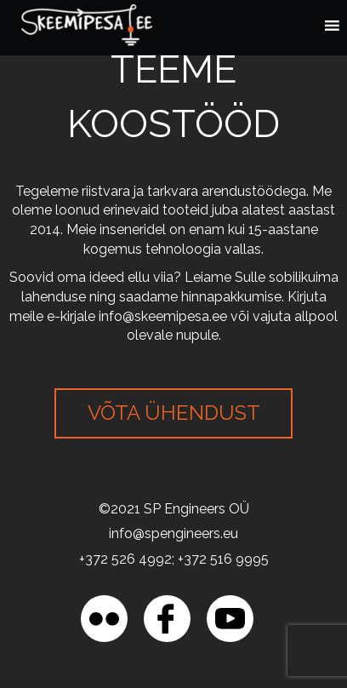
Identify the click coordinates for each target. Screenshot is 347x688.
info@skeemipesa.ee (163, 316)
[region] (173, 542)
